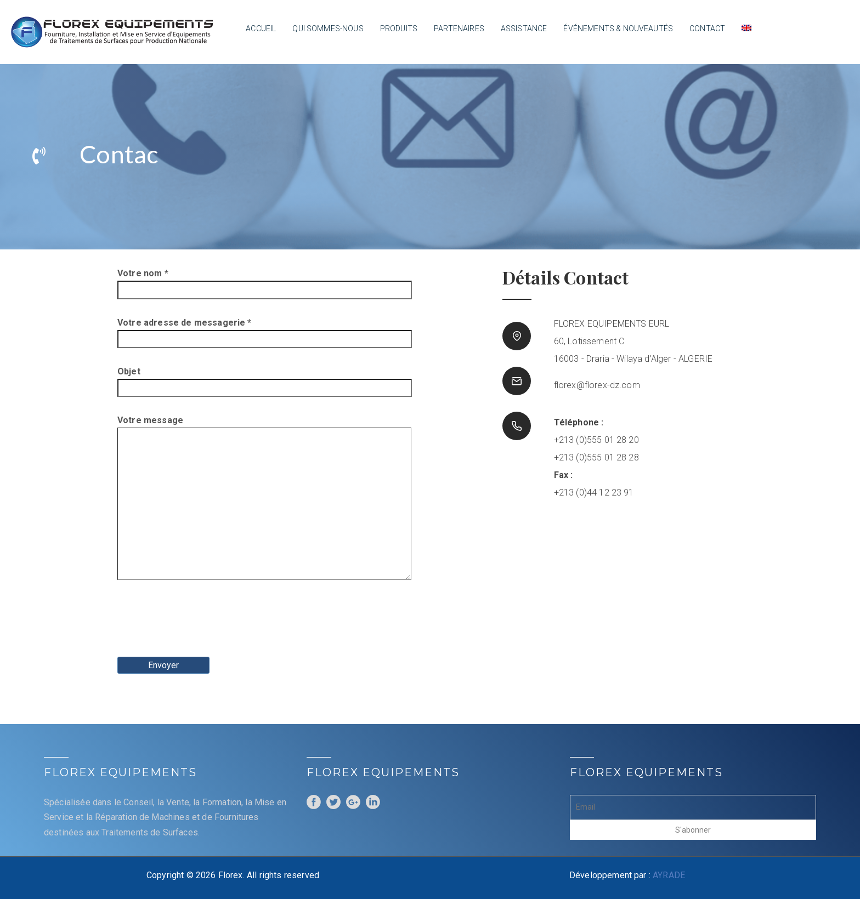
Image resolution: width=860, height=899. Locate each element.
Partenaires (459, 28)
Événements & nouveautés (618, 28)
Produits (398, 28)
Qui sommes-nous (327, 28)
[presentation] (200, 622)
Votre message (215, 498)
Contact (707, 28)
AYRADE (669, 875)
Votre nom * (215, 281)
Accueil (261, 28)
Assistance (524, 28)
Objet (215, 379)
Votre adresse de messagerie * (215, 330)
